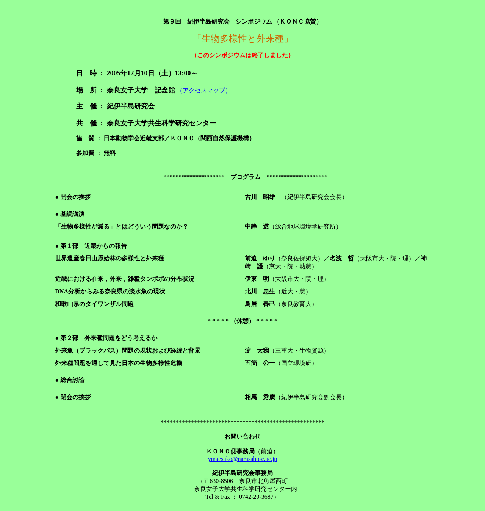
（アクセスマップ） (204, 90)
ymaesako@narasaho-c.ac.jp (242, 459)
